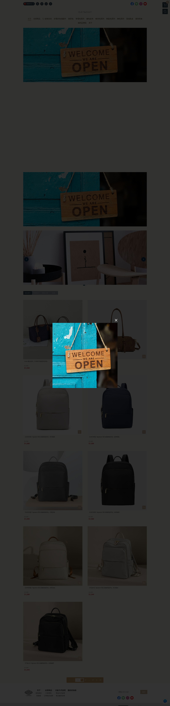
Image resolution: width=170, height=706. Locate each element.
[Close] (116, 320)
